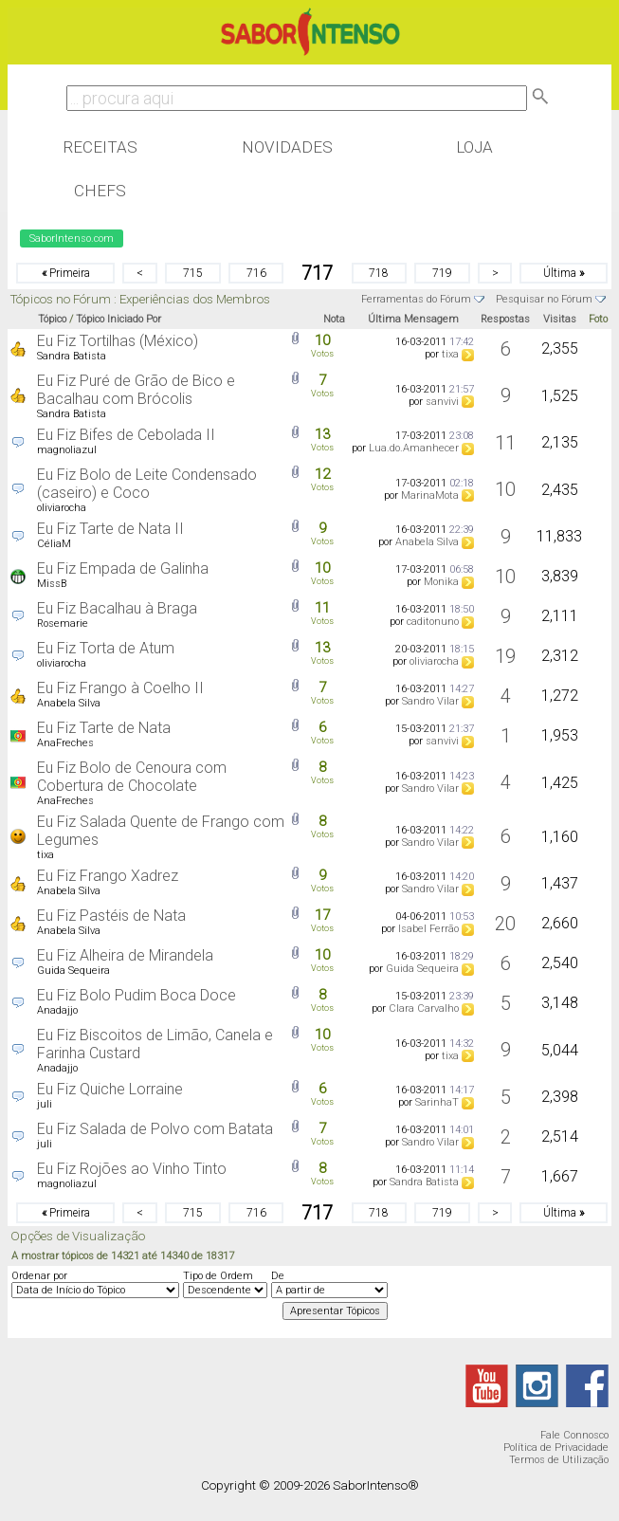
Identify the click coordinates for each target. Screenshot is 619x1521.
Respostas (505, 319)
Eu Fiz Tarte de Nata (104, 728)
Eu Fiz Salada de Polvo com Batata (155, 1129)
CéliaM (54, 544)
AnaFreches (65, 743)
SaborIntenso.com (71, 238)
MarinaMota (430, 495)
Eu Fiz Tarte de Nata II (110, 529)
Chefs (100, 190)
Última (563, 273)
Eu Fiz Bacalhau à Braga (117, 608)
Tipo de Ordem (218, 1276)
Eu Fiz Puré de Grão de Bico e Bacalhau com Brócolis (136, 390)
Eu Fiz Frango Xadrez (107, 876)
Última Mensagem (413, 319)
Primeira (66, 273)
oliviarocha (61, 508)
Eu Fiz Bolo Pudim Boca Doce (136, 995)
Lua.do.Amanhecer (414, 448)
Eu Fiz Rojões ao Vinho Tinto (132, 1169)
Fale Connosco (574, 1435)
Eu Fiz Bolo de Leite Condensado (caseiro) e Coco (147, 484)
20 (505, 923)
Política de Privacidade (556, 1447)
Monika (441, 582)
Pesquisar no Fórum (544, 299)
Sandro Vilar (430, 701)
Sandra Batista (71, 356)
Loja (474, 146)
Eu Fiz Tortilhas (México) (117, 341)
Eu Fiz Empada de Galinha (123, 568)
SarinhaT (437, 1102)
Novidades (287, 146)
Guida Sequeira (73, 970)
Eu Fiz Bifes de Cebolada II (126, 435)
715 (193, 273)
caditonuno (433, 621)
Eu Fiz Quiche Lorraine (110, 1089)
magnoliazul (67, 450)
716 (256, 273)
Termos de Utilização (559, 1460)
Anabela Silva (427, 542)
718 (379, 273)
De (277, 1276)
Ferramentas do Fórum (416, 299)
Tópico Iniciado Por (118, 319)
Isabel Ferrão (428, 929)
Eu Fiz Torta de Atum (105, 648)
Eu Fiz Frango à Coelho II (120, 688)
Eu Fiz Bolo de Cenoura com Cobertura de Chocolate (132, 777)
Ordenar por (39, 1276)
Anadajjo (57, 1010)
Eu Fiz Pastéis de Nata (111, 916)
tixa (450, 354)
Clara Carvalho (424, 1008)
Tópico (52, 319)
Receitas (100, 146)
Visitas (559, 319)
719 (442, 273)
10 (505, 489)
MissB (51, 583)
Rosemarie (62, 623)
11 (505, 442)
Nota (334, 319)
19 (505, 656)
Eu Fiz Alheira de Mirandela (125, 955)
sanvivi (442, 401)
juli (44, 1104)
